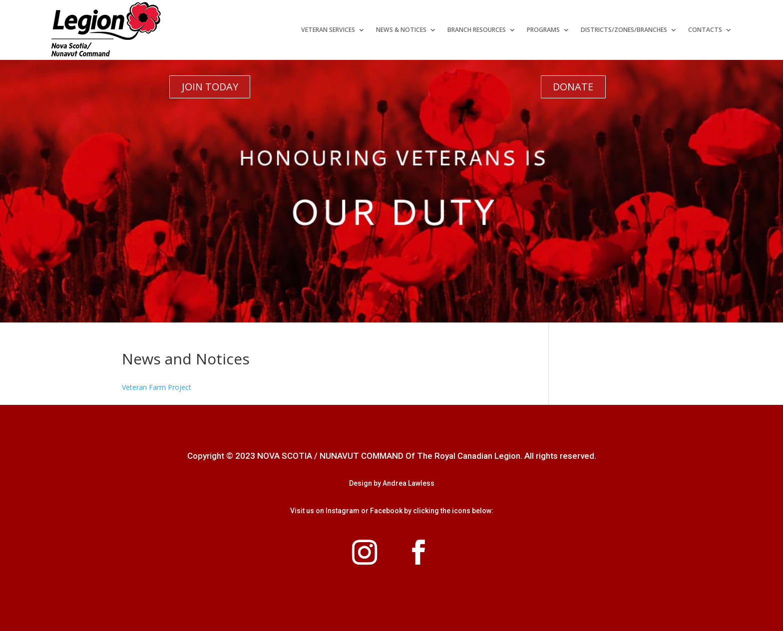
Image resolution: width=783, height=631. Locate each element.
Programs (543, 29)
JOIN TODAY (210, 86)
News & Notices (401, 29)
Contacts (705, 29)
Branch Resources (476, 29)
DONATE (573, 86)
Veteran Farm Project (156, 387)
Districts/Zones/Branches (624, 29)
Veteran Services (328, 29)
